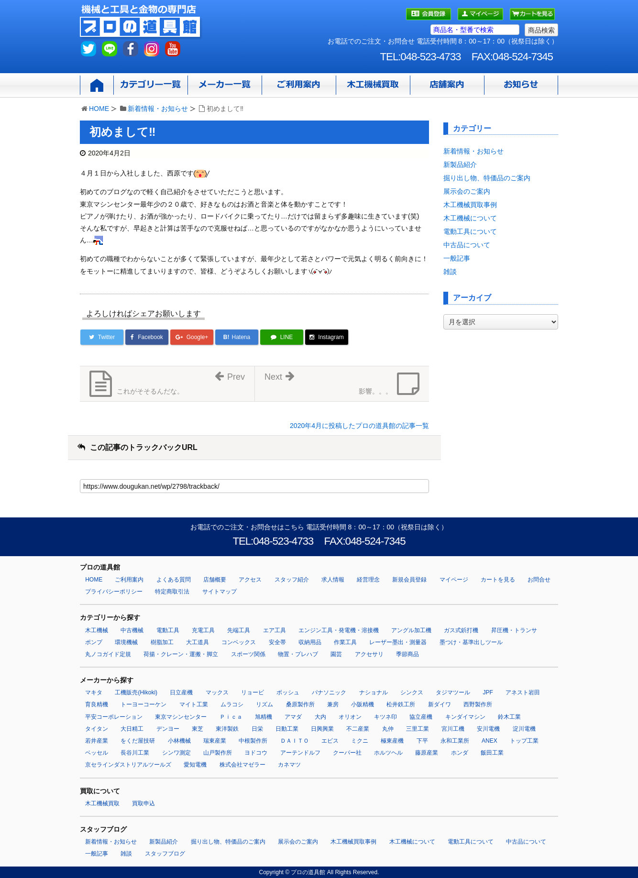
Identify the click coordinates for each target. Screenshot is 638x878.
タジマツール (453, 692)
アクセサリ (369, 654)
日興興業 (322, 728)
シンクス (411, 692)
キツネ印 (385, 716)
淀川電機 (524, 728)
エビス (330, 740)
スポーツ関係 (248, 654)
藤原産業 (426, 752)
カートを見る (498, 579)
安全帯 (277, 642)
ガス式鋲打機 (461, 630)
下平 (422, 740)
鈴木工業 (509, 716)
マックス (217, 692)
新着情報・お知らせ (158, 108)
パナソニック (329, 692)
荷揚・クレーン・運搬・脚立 (180, 654)
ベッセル (96, 752)
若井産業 (96, 740)
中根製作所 (253, 740)
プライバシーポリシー (114, 591)
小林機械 (179, 740)
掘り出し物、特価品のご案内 (486, 178)
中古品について (466, 245)
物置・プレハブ (298, 654)
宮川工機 (452, 728)
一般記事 (456, 258)
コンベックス (238, 642)
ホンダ (459, 752)
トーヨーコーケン (143, 704)
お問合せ (539, 579)
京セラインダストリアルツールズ (128, 764)
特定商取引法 (172, 591)
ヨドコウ (255, 752)
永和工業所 (454, 740)
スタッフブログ (165, 853)
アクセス (250, 579)
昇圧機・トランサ (514, 630)
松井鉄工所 (400, 704)
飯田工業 (492, 752)
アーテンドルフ (300, 752)
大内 (320, 716)
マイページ (454, 579)
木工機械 (96, 630)
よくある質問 (173, 579)
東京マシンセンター (181, 716)
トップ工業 (524, 740)
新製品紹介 (460, 164)
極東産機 (392, 740)
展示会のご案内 (466, 191)
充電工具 (203, 630)
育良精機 (96, 704)
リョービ (252, 692)
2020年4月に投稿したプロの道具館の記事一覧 (359, 425)
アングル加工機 (411, 630)
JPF (488, 692)
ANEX (489, 740)
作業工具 (345, 642)
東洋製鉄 (227, 728)
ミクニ (359, 740)
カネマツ (289, 764)
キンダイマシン (465, 716)
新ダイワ (439, 704)
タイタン (96, 728)
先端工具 (238, 630)
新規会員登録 (409, 579)
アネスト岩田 (523, 692)
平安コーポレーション (114, 716)
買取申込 (143, 803)
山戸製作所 (217, 752)
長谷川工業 (135, 752)
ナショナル (373, 692)
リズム (264, 704)
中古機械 (132, 630)
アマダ (293, 716)
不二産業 (357, 728)
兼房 (333, 704)
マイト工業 (193, 704)
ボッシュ (287, 692)
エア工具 (274, 630)
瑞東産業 (214, 740)
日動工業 (286, 728)
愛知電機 (195, 764)
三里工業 (417, 728)
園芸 (336, 654)
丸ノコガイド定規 (108, 654)
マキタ (93, 692)
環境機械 (126, 642)
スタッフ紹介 (292, 579)
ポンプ (93, 642)
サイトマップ (219, 591)
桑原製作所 (300, 704)
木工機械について (470, 218)
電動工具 (167, 630)
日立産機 (181, 692)
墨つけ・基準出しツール (471, 642)
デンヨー (167, 728)
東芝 (197, 728)
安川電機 (488, 728)
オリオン (350, 716)
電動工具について (470, 231)
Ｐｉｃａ (231, 716)
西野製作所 (477, 704)
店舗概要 (214, 579)
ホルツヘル (388, 752)
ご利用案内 (129, 579)
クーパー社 (347, 752)
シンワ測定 (176, 752)
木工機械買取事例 (470, 205)
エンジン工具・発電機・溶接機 (338, 630)
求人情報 (332, 579)
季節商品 (407, 654)
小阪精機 (362, 704)
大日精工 (132, 728)
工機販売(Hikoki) (136, 692)
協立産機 (420, 716)
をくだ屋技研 (138, 740)
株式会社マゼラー (242, 764)
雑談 (450, 271)
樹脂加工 (162, 642)
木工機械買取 (102, 803)
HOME (99, 108)
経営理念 (368, 579)
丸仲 (388, 728)
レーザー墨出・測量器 (398, 642)
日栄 (257, 728)
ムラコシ (231, 704)
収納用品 (309, 642)
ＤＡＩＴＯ (294, 740)
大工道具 (197, 642)
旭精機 (263, 716)
